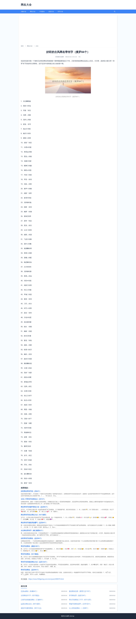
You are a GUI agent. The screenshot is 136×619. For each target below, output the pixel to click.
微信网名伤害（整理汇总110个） (80, 591)
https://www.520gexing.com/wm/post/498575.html (46, 579)
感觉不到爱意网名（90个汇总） (32, 608)
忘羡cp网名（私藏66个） (29, 591)
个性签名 (42, 11)
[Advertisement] (68, 29)
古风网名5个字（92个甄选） (30, 595)
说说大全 (51, 11)
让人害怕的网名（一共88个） (79, 608)
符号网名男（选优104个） (78, 595)
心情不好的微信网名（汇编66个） (32, 600)
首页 (22, 46)
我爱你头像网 (65, 616)
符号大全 (60, 11)
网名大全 (32, 11)
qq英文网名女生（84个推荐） (31, 604)
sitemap (71, 616)
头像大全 (23, 11)
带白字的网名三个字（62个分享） (80, 600)
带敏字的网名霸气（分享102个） (80, 604)
